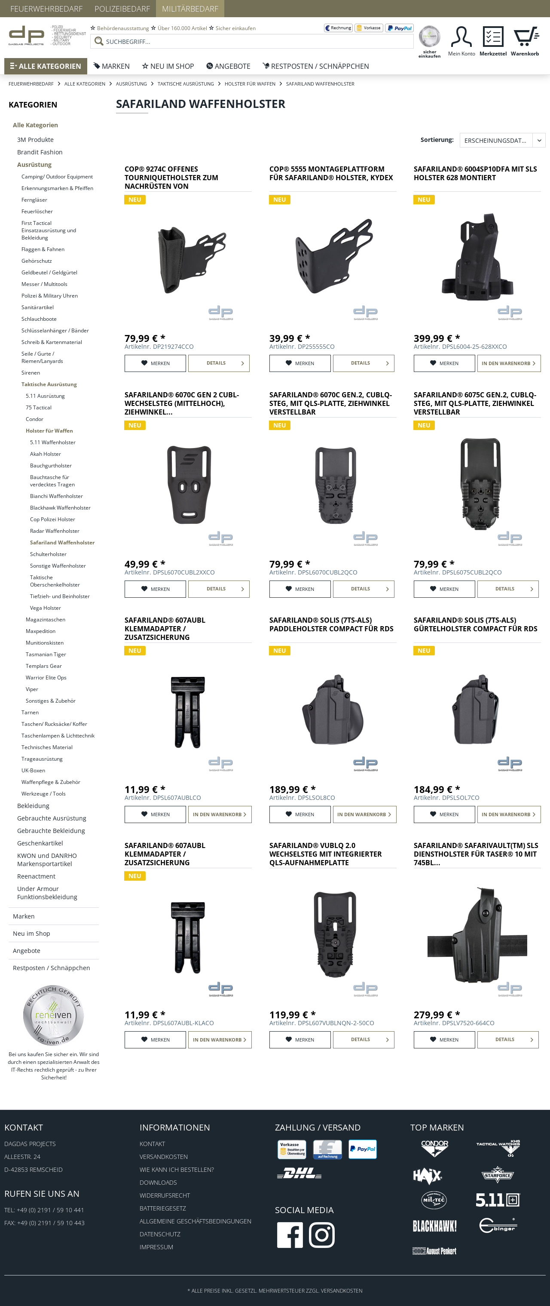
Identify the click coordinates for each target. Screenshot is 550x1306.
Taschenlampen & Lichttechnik (58, 735)
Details (225, 361)
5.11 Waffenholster (53, 442)
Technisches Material (47, 747)
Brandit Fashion (40, 152)
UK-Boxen (33, 770)
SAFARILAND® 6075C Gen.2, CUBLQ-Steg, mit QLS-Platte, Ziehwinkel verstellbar (475, 403)
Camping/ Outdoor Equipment (57, 176)
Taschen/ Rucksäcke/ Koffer (54, 724)
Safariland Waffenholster (62, 542)
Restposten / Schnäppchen (51, 968)
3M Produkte (35, 139)
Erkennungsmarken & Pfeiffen (57, 188)
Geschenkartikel (40, 843)
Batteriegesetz (163, 1208)
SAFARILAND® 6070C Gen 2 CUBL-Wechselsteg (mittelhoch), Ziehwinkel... (182, 403)
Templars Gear (44, 666)
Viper (32, 689)
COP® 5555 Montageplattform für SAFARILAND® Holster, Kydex (331, 173)
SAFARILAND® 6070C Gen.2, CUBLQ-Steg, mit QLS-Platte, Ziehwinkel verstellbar (330, 403)
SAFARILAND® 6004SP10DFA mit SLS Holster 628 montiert (475, 173)
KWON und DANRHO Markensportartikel (47, 859)
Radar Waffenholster (54, 531)
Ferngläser (34, 199)
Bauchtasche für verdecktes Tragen (52, 480)
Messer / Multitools (44, 284)
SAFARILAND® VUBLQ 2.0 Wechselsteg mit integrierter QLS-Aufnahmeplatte (325, 854)
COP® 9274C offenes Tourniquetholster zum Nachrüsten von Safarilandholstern (171, 178)
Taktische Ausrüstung (49, 384)
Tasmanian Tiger (46, 654)
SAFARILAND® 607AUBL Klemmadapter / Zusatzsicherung (165, 629)
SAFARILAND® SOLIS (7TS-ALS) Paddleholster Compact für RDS (331, 624)
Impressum (156, 1247)
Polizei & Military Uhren (49, 295)
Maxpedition (40, 631)
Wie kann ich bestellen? (177, 1169)
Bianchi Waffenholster (56, 496)
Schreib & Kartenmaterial (51, 342)
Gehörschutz (36, 260)
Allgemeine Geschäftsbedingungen (195, 1221)
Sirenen (30, 372)
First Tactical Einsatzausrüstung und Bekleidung (48, 230)
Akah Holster (45, 454)
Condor (34, 419)
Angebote (26, 950)
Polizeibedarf (122, 8)
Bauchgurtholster (51, 465)
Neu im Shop (31, 933)
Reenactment (36, 876)
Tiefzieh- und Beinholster (60, 596)
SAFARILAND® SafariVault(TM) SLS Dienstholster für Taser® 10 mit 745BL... (476, 854)
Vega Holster (45, 608)
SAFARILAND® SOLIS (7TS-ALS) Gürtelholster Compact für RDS (476, 624)
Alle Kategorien (35, 125)
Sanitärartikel (37, 307)
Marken (24, 916)
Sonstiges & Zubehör (51, 700)
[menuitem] (252, 34)
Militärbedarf (190, 8)
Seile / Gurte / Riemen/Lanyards (42, 357)
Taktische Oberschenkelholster (55, 581)
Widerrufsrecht (165, 1195)
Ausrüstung (34, 164)
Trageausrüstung (42, 758)
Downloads (158, 1182)
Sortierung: (437, 139)
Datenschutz (160, 1234)
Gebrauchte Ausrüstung (51, 818)
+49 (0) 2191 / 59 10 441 (50, 1210)
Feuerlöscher (37, 211)
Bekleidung (33, 806)
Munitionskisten (45, 642)
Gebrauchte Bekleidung (51, 831)
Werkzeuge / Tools (43, 793)
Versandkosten (164, 1156)
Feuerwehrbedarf (46, 8)
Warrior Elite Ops (46, 677)
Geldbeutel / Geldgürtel (49, 272)
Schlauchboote (39, 319)
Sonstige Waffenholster (58, 565)
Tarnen (30, 712)
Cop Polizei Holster (52, 519)
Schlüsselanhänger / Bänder (55, 330)
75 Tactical (39, 407)
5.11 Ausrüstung (45, 395)
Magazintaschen (45, 619)
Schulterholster (48, 554)
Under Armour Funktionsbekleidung (47, 893)
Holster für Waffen (49, 430)
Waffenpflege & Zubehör (50, 782)
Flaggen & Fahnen (42, 249)
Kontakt (152, 1144)
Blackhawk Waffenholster (60, 507)
